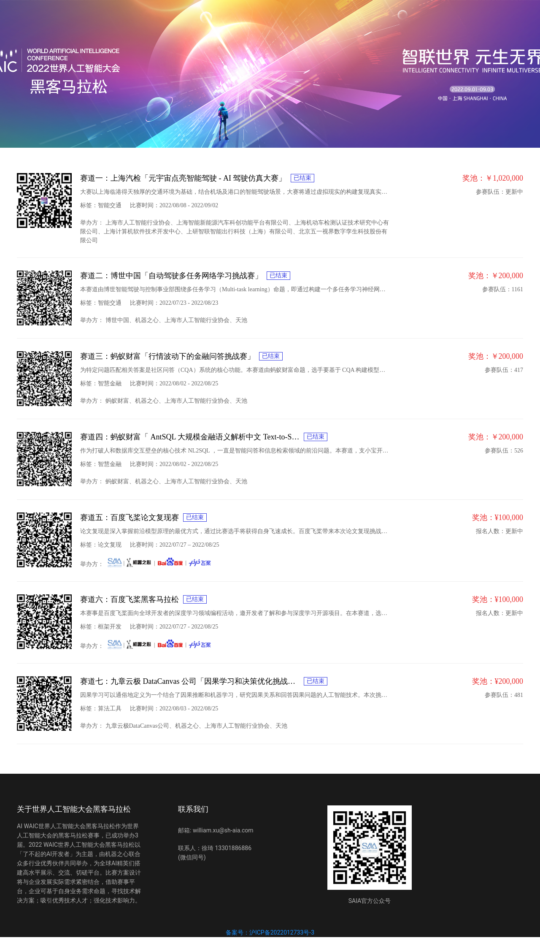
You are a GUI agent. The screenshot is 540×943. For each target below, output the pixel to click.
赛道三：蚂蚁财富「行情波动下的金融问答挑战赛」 (167, 356)
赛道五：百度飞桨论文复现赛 (129, 517)
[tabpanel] (270, 452)
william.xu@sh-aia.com (223, 830)
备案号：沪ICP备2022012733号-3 (270, 932)
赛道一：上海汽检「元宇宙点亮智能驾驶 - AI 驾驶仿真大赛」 (183, 178)
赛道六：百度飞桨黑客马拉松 (129, 599)
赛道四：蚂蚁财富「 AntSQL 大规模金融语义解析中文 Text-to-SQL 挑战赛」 (190, 437)
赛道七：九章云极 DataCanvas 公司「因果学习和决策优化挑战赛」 (190, 681)
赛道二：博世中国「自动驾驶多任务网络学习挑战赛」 (171, 275)
